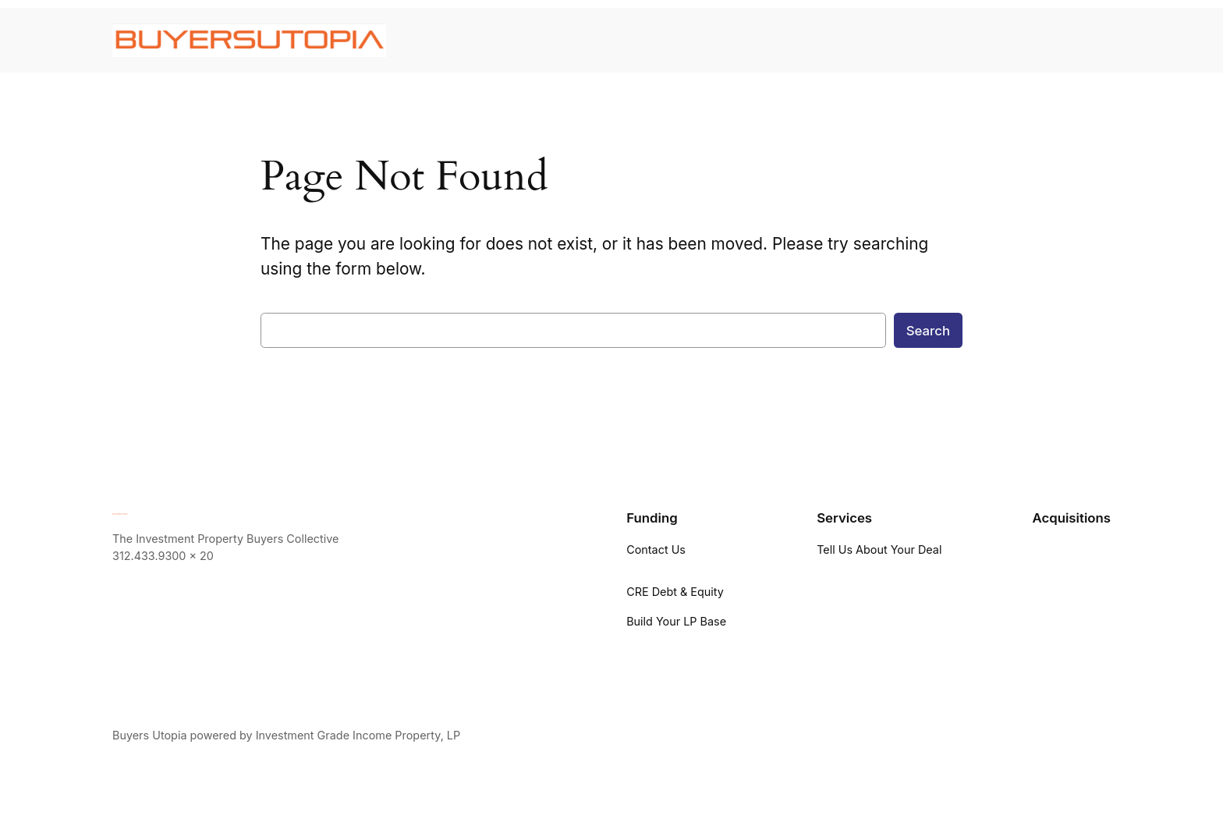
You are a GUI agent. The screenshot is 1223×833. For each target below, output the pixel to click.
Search (928, 331)
